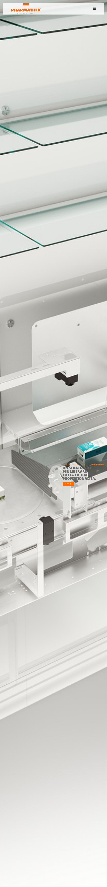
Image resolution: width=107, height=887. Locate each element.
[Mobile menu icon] (94, 8)
